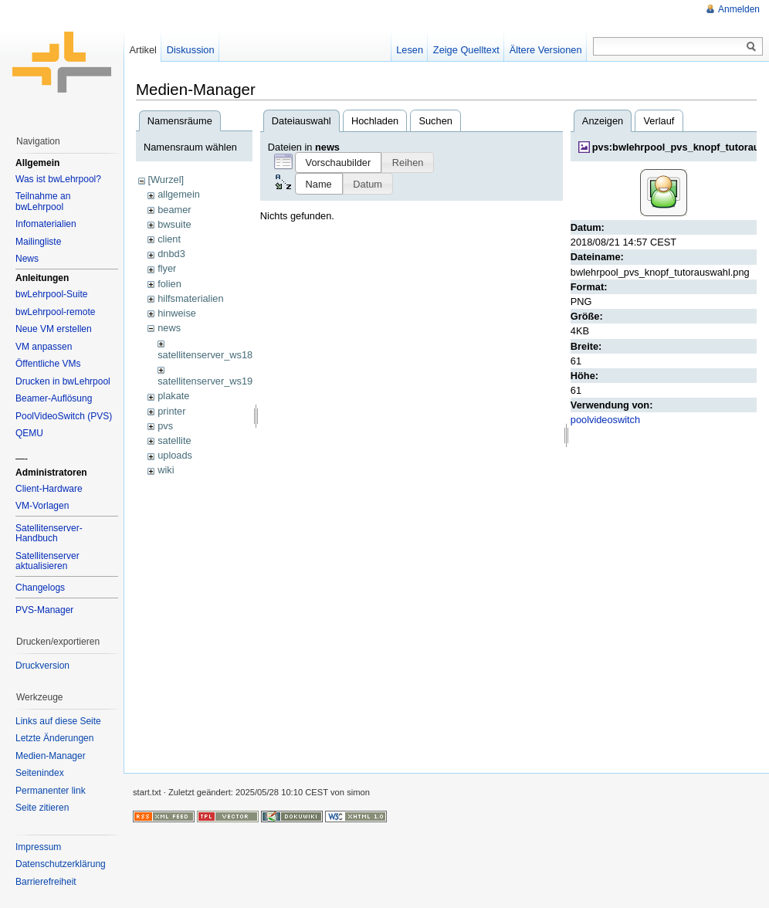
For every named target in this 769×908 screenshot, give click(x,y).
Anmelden (739, 9)
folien (169, 284)
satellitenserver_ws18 (205, 355)
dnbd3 (171, 253)
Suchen (435, 121)
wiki (166, 470)
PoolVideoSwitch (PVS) (63, 416)
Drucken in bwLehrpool (62, 381)
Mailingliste (38, 241)
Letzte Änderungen (54, 738)
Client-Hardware (49, 488)
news (169, 328)
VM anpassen (43, 346)
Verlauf (659, 121)
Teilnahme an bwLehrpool (42, 201)
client (169, 239)
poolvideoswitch (605, 419)
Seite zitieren (42, 807)
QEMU (29, 433)
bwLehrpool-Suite (51, 294)
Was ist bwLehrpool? (58, 179)
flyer (167, 268)
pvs (165, 426)
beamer (174, 209)
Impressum (38, 847)
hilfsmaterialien (190, 298)
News (27, 258)
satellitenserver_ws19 (205, 381)
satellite (174, 440)
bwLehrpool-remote (55, 312)
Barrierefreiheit (45, 881)
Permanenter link (50, 790)
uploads (175, 455)
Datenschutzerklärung (60, 864)
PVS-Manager (44, 610)
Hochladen (374, 121)
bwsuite (174, 224)
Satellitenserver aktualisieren (47, 561)
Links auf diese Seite (58, 721)
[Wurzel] (165, 179)
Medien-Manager (50, 755)
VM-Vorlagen (42, 505)
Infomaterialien (45, 224)
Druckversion (42, 665)
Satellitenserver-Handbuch (49, 533)
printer (171, 411)
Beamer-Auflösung (53, 398)
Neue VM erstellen (53, 329)
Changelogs (40, 587)
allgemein (179, 194)
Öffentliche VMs (47, 363)
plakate (173, 395)
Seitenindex (39, 772)
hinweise (177, 313)
